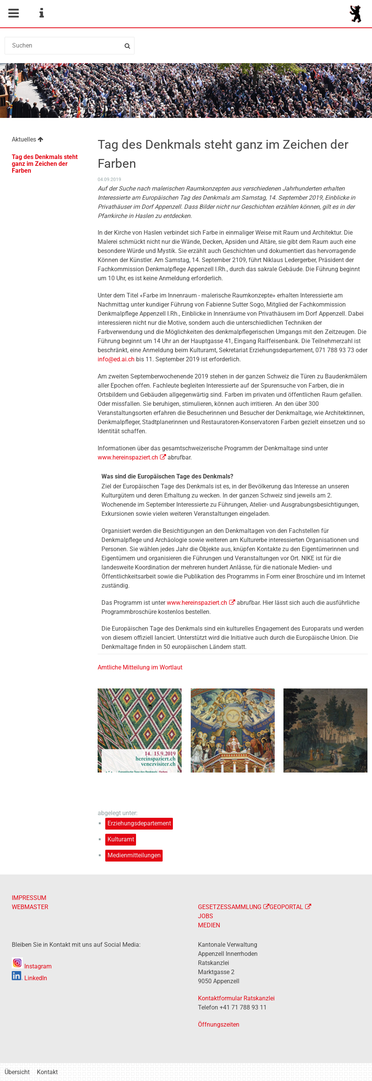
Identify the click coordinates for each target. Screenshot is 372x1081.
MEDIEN (209, 925)
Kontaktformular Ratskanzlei (236, 998)
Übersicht (17, 1072)
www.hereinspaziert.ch (128, 457)
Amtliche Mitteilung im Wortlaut (140, 667)
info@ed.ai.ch (116, 359)
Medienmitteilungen (134, 855)
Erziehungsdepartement (139, 823)
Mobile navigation (13, 13)
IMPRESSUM (29, 897)
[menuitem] (46, 140)
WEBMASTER (30, 907)
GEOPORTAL (286, 907)
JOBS (205, 916)
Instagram (32, 966)
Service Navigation (41, 13)
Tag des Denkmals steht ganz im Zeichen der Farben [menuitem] (45, 163)
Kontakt (47, 1072)
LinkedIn (29, 978)
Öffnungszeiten (218, 1024)
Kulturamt (121, 839)
